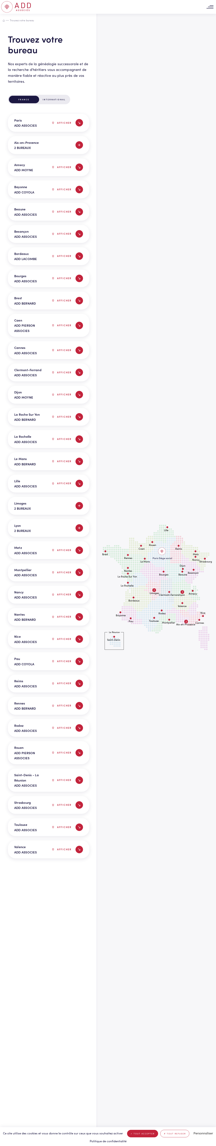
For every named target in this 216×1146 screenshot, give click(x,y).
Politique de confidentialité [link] (108, 1141)
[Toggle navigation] (210, 7)
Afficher (62, 122)
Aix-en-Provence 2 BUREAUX (48, 145)
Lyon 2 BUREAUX (48, 528)
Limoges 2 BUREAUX (48, 505)
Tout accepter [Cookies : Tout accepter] (143, 1133)
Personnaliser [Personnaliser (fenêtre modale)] (203, 1133)
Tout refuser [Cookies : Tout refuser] (175, 1133)
